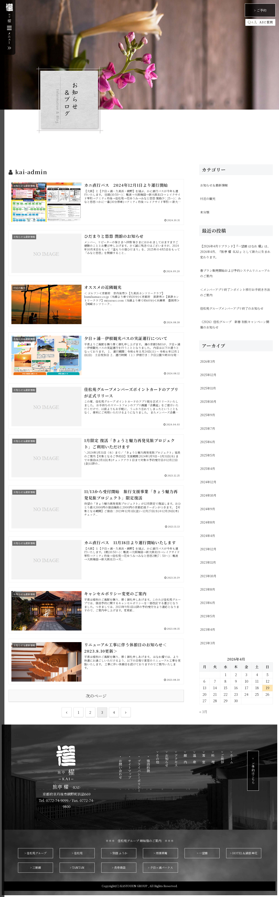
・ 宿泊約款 (158, 763)
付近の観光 (207, 198)
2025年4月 (207, 468)
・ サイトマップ (140, 767)
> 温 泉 (205, 757)
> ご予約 (260, 10)
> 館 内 (195, 757)
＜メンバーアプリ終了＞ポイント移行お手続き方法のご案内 (235, 292)
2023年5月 (207, 616)
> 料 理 (223, 757)
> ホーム (242, 757)
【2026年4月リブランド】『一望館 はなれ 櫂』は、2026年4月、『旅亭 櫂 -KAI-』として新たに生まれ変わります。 (235, 251)
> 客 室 (214, 757)
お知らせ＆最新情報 (214, 185)
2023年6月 (207, 602)
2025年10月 (208, 401)
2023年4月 (207, 629)
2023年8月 (207, 589)
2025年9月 (207, 415)
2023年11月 (208, 562)
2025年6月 (207, 442)
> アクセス (186, 759)
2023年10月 (208, 576)
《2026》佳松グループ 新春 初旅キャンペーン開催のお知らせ (234, 324)
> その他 (168, 757)
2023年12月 (208, 549)
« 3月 (203, 711)
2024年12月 (208, 482)
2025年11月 (208, 388)
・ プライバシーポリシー (149, 773)
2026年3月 (207, 361)
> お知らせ (177, 759)
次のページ (96, 696)
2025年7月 (207, 428)
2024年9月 (207, 509)
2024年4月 (207, 535)
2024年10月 (208, 495)
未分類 (204, 212)
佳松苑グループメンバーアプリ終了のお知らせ (231, 308)
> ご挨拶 (232, 757)
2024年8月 (207, 522)
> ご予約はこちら (263, 771)
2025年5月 (207, 455)
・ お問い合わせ (131, 767)
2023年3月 (207, 643)
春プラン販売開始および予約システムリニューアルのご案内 (235, 273)
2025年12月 (208, 375)
